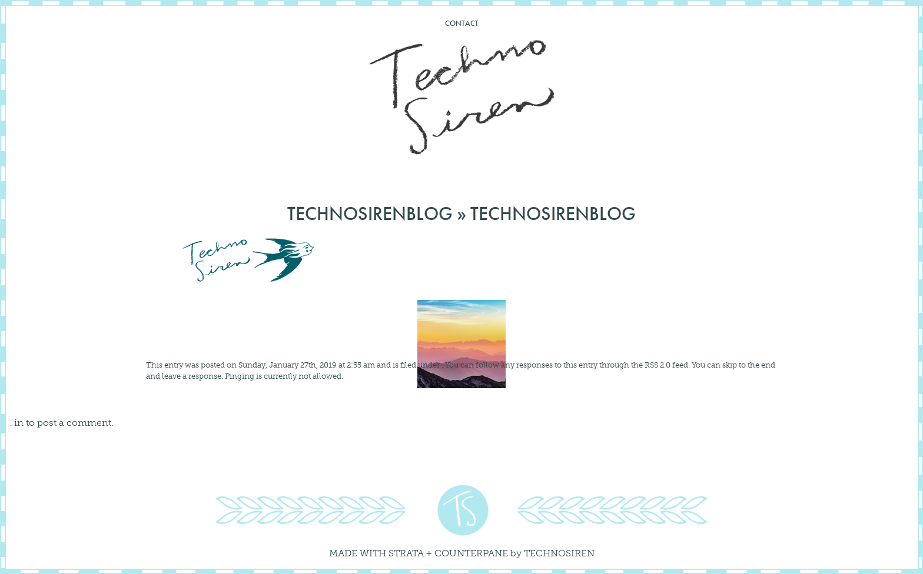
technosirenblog (370, 214)
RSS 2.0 (657, 364)
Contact (462, 23)
